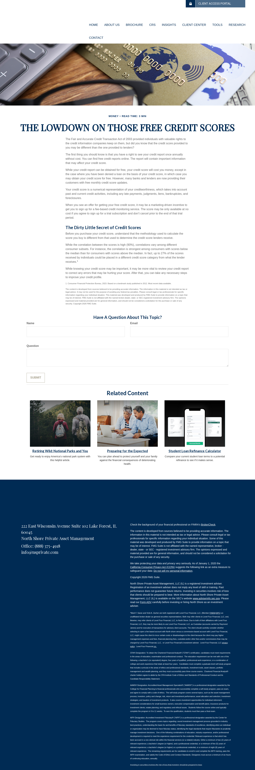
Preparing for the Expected (127, 441)
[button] (111, 22)
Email (134, 313)
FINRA (212, 603)
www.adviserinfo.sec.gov (206, 588)
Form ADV (146, 592)
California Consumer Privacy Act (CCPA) (152, 557)
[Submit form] (36, 368)
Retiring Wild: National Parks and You (60, 441)
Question (33, 336)
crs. (155, 637)
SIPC (218, 603)
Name (30, 313)
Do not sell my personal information (173, 561)
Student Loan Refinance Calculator (195, 441)
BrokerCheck (208, 515)
